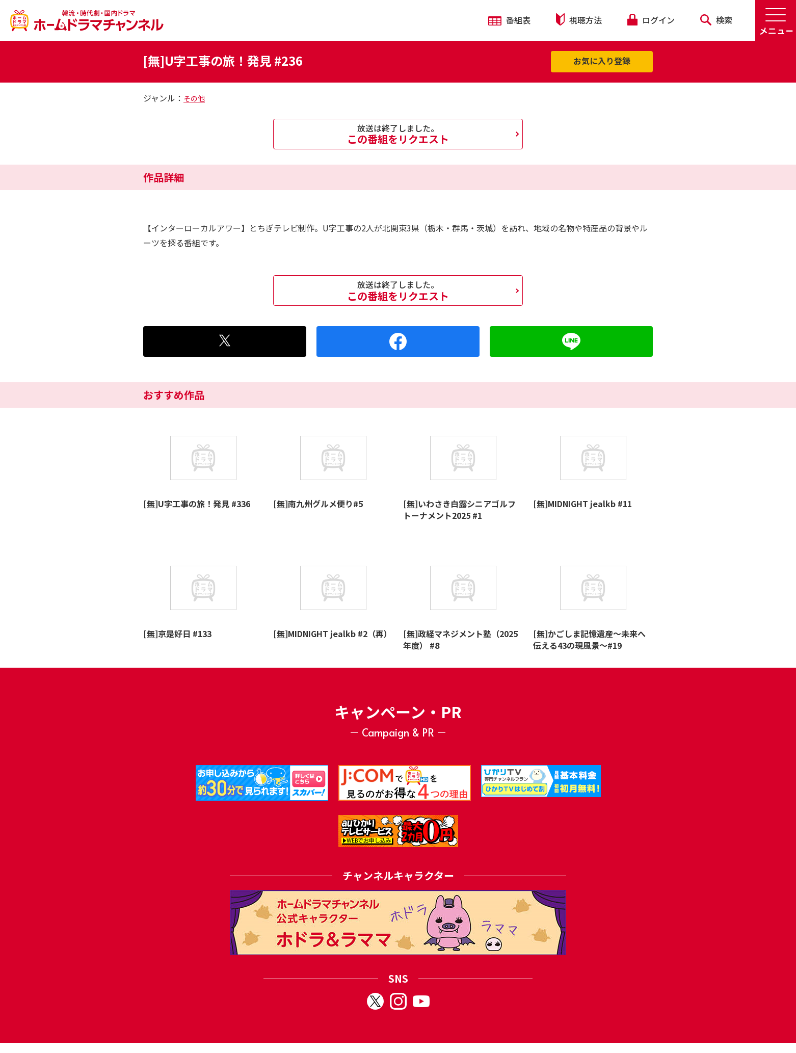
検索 (716, 20)
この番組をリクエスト (398, 134)
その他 (194, 98)
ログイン (650, 20)
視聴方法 (579, 19)
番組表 (509, 20)
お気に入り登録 (601, 61)
